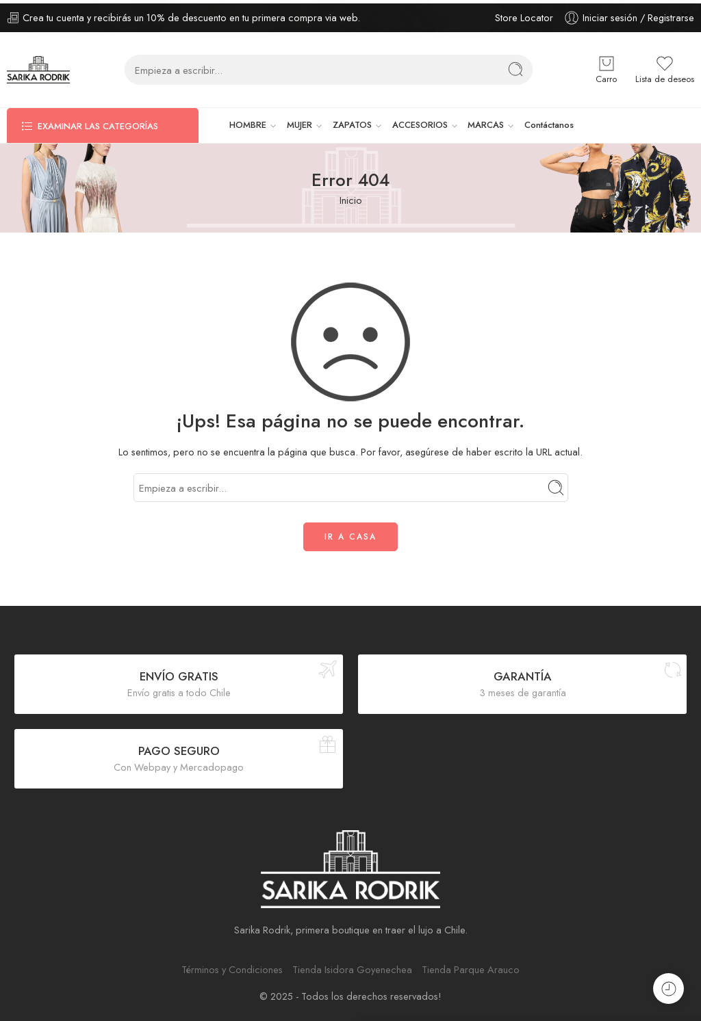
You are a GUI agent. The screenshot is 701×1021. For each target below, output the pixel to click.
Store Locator (524, 14)
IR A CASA (350, 533)
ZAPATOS (352, 122)
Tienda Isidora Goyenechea (352, 966)
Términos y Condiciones (232, 966)
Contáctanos (549, 121)
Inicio (351, 196)
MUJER (299, 122)
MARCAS (486, 122)
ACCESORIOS (420, 122)
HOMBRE (247, 122)
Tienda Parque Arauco (471, 966)
